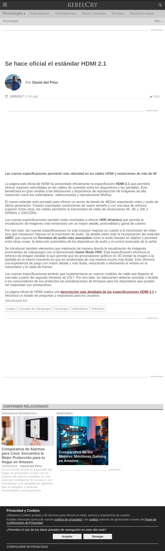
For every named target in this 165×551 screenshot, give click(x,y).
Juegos (10, 308)
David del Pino (31, 466)
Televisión (97, 308)
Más (157, 21)
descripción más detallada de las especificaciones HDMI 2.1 (107, 292)
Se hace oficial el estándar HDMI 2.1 (55, 63)
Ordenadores (39, 13)
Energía (118, 13)
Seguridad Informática (19, 413)
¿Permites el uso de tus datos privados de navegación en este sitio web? (56, 529)
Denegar (98, 536)
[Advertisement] (82, 42)
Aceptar (67, 536)
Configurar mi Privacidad (27, 546)
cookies (93, 519)
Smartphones (65, 13)
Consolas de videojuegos (35, 308)
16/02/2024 (9, 466)
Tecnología (12, 13)
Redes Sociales (94, 13)
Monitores (65, 413)
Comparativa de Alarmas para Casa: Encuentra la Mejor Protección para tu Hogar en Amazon (23, 455)
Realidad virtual (142, 13)
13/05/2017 (16, 96)
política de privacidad (68, 519)
